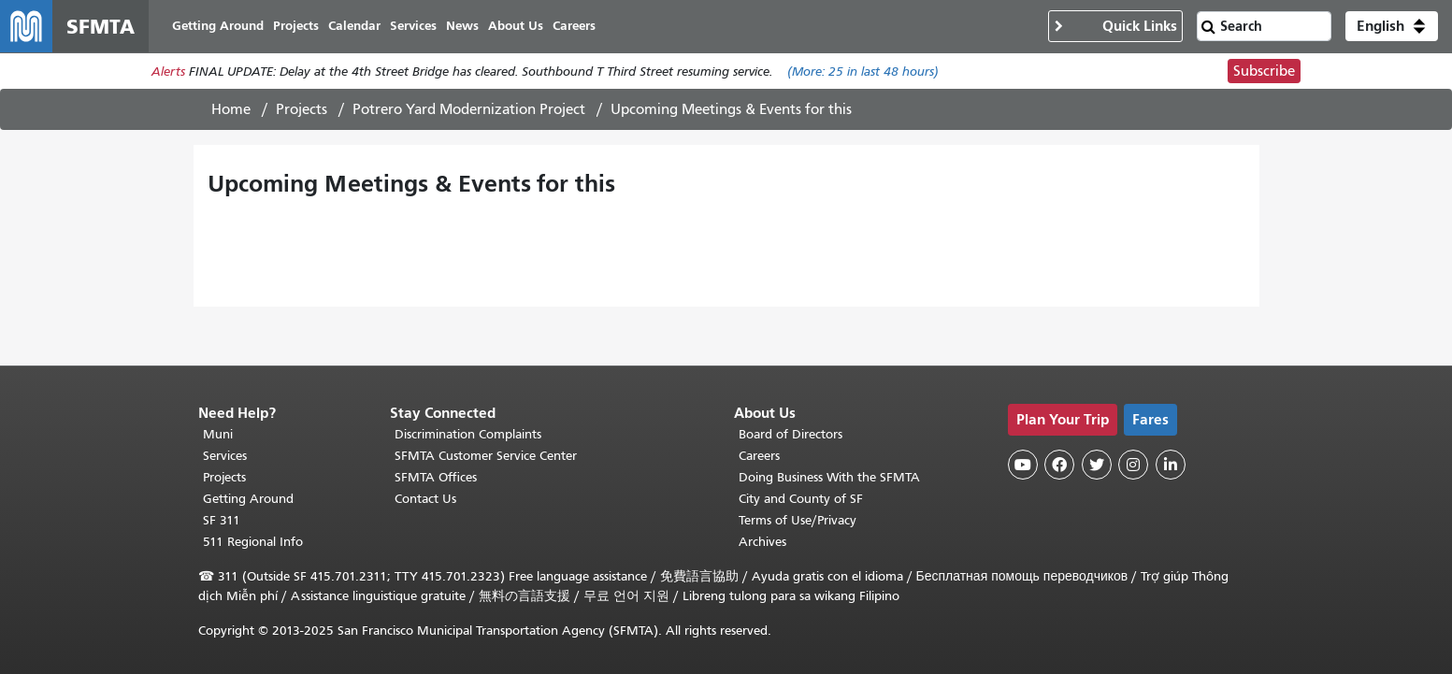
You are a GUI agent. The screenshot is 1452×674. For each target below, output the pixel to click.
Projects (301, 109)
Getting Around (248, 499)
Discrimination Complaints (468, 434)
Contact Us (425, 499)
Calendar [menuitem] (354, 26)
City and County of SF (801, 499)
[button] (1391, 26)
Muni (218, 434)
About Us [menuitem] (515, 26)
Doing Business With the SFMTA (829, 477)
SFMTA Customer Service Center (486, 456)
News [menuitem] (462, 26)
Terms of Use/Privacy (797, 520)
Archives (762, 542)
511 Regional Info (253, 542)
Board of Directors (790, 434)
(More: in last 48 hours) (863, 71)
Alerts (168, 71)
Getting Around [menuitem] (218, 26)
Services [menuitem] (413, 26)
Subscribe (1264, 71)
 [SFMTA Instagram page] (1133, 464)
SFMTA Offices (436, 477)
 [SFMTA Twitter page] (1096, 464)
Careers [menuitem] (574, 26)
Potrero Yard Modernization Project (468, 109)
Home (231, 109)
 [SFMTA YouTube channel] (1022, 464)
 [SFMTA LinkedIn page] (1170, 464)
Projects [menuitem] (296, 26)
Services (225, 456)
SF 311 (221, 520)
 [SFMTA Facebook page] (1059, 464)
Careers (759, 456)
